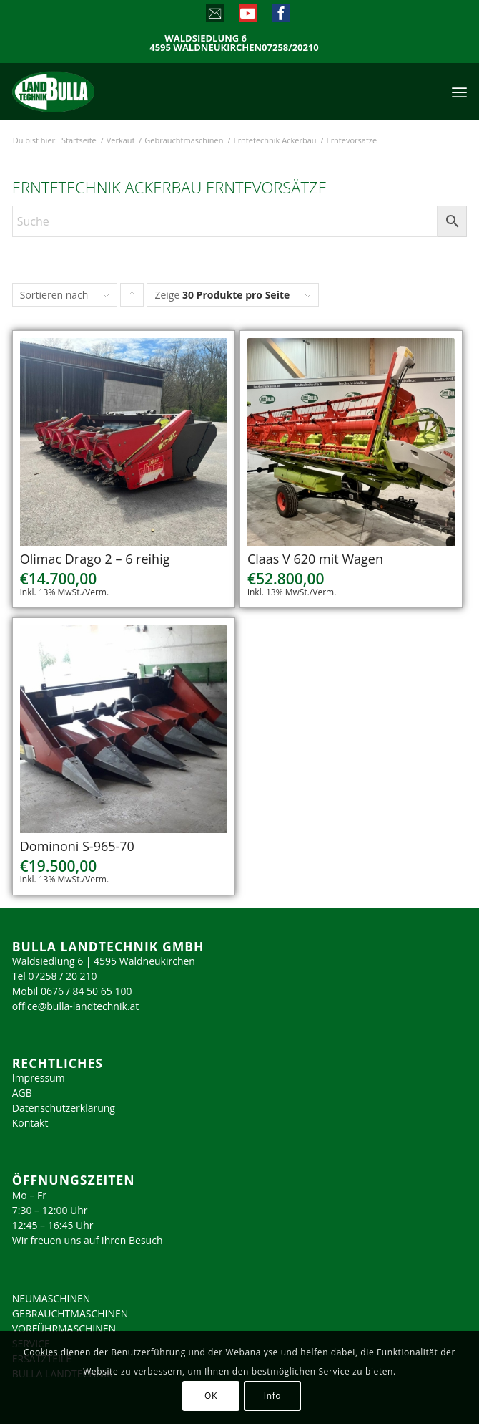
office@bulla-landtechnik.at (75, 1006)
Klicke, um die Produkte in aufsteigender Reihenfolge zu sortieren (132, 298)
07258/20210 (290, 47)
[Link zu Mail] (214, 16)
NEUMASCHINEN (51, 1298)
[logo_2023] (83, 91)
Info (272, 1396)
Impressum (38, 1077)
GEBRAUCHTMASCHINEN (70, 1313)
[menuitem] (459, 91)
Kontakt (30, 1123)
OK (210, 1396)
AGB (22, 1093)
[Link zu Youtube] (247, 16)
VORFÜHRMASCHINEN (64, 1328)
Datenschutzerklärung (63, 1108)
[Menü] (459, 91)
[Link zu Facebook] (280, 16)
